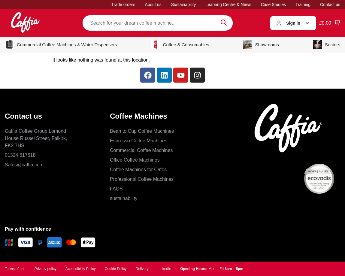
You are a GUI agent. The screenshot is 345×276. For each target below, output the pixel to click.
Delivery (141, 269)
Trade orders (123, 4)
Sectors (326, 44)
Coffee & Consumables (180, 44)
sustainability (124, 198)
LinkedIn (164, 269)
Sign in (293, 23)
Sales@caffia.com (24, 164)
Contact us (330, 4)
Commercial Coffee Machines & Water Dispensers (61, 44)
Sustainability (183, 4)
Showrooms (261, 44)
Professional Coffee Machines (142, 179)
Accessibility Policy (80, 269)
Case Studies (273, 4)
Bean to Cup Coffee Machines (142, 131)
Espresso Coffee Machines (138, 140)
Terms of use (15, 269)
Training (302, 4)
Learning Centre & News (228, 4)
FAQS (116, 188)
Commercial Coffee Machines (141, 150)
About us (153, 4)
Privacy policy (45, 269)
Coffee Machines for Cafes (138, 169)
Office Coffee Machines (135, 159)
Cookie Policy (116, 269)
